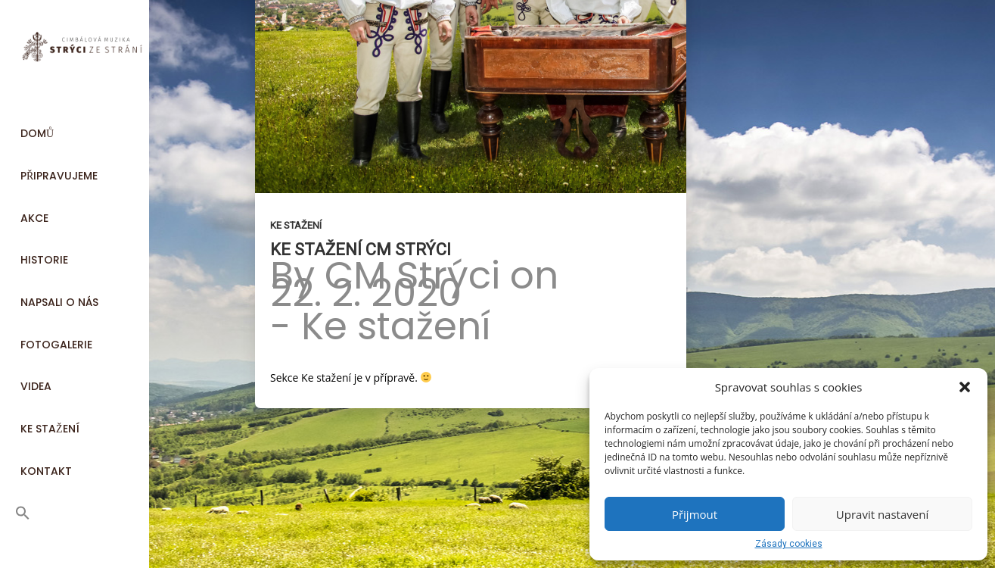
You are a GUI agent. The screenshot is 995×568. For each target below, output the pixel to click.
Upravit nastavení (882, 514)
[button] (964, 387)
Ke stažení (296, 225)
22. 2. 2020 (366, 293)
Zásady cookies (788, 543)
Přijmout (694, 514)
